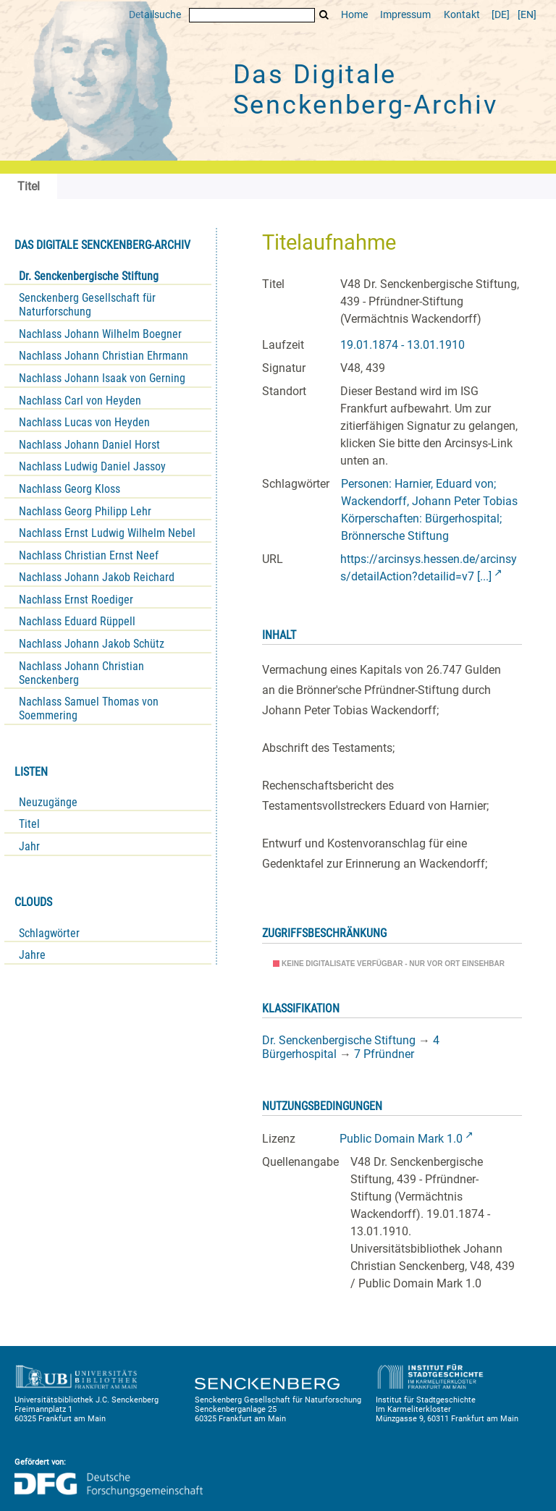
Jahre (32, 955)
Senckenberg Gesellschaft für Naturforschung (87, 304)
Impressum (405, 15)
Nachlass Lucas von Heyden (84, 422)
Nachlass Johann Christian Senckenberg (81, 673)
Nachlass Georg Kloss (69, 489)
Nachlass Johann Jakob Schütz (91, 644)
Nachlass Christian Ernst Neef (89, 555)
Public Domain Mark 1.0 (401, 1139)
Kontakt (462, 15)
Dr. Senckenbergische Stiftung (89, 276)
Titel (29, 824)
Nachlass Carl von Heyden (80, 400)
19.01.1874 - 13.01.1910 (402, 345)
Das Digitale (365, 89)
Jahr (29, 846)
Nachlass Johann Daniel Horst (89, 445)
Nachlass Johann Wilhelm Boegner (100, 334)
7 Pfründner (384, 1054)
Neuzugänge (48, 802)
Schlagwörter (49, 933)
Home (354, 15)
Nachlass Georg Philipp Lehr (85, 511)
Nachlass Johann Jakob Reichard (96, 577)
